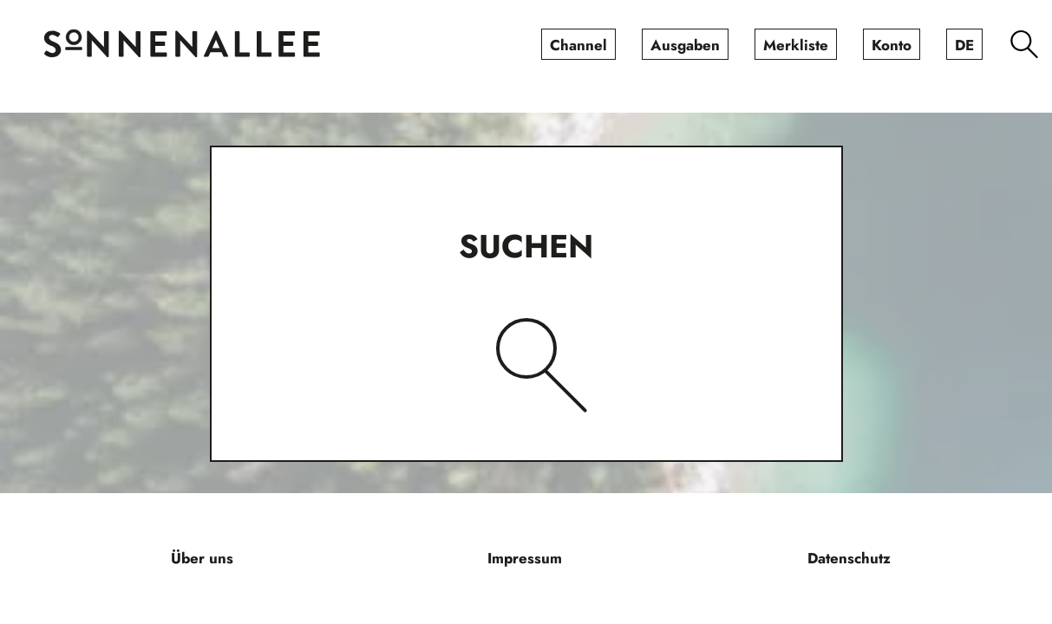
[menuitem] (578, 44)
